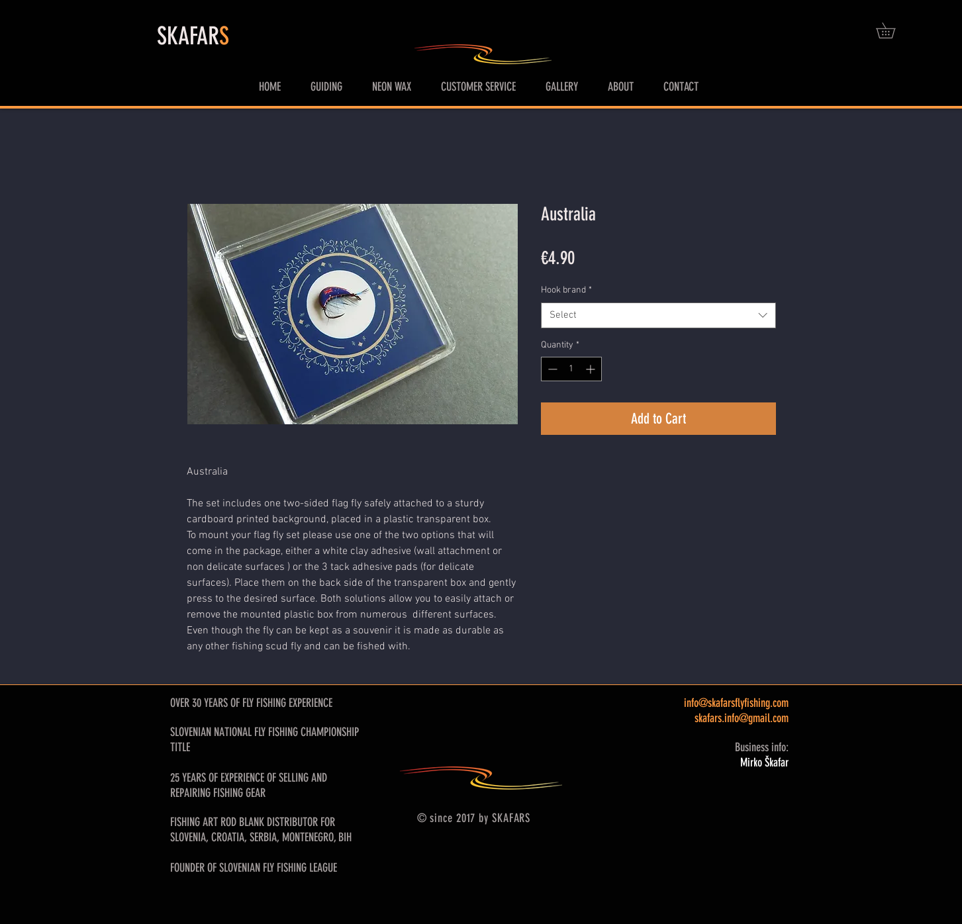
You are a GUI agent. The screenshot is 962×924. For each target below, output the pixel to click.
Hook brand (566, 290)
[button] (893, 30)
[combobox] (658, 315)
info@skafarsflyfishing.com (736, 703)
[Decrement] (551, 369)
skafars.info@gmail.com (742, 718)
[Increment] (591, 369)
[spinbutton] (571, 369)
